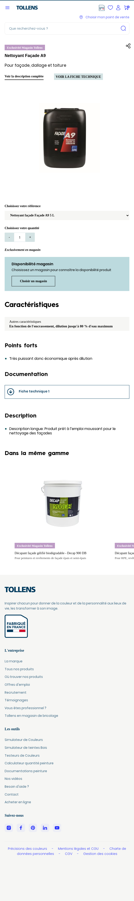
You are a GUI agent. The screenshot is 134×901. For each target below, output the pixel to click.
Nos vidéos (13, 778)
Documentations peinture (26, 771)
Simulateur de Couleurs (24, 739)
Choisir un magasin (33, 281)
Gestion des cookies (100, 853)
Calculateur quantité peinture (29, 763)
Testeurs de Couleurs (22, 755)
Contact (12, 794)
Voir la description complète (24, 76)
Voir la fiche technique (78, 77)
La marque (13, 661)
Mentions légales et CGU (78, 848)
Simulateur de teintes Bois (26, 747)
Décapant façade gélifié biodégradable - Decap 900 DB (50, 553)
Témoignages (16, 700)
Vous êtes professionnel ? (25, 708)
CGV (69, 853)
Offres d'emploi (17, 684)
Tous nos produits (19, 669)
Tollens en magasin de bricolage (31, 715)
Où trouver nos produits (24, 676)
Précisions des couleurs (28, 848)
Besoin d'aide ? (17, 786)
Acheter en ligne (18, 802)
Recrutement (15, 692)
